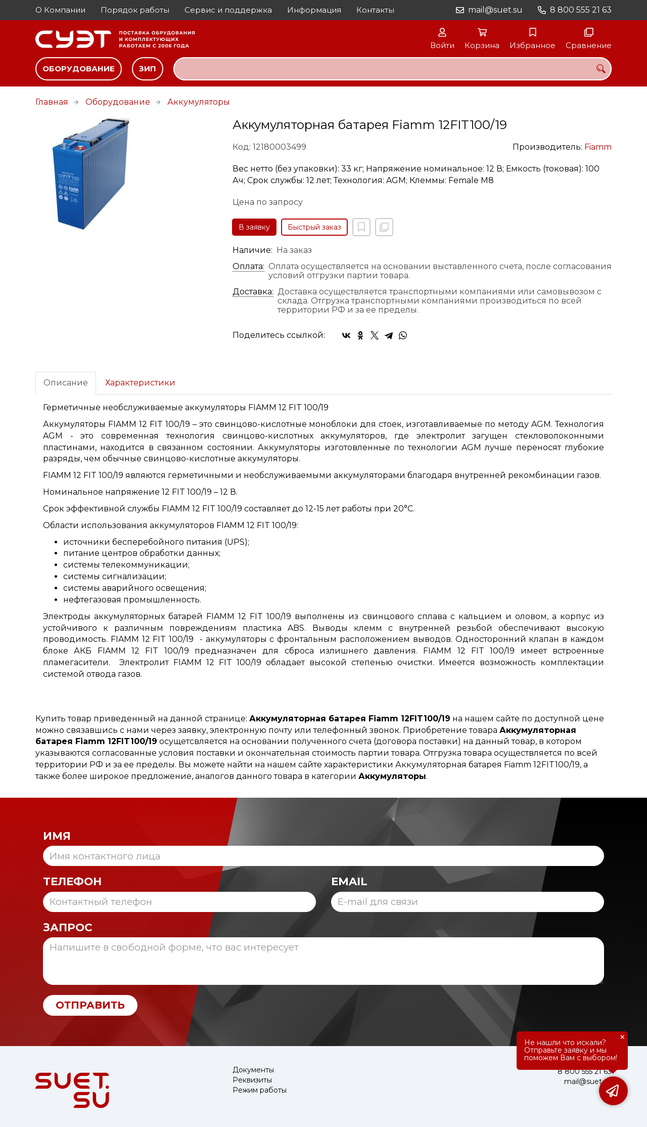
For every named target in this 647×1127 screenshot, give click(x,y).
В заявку (254, 227)
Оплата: (248, 266)
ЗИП (147, 68)
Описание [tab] (65, 382)
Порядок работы (135, 10)
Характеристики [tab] (140, 382)
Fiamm (598, 147)
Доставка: (253, 291)
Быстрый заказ (314, 227)
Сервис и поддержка (228, 10)
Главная (51, 102)
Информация (314, 10)
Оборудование (78, 68)
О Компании (60, 10)
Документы (253, 1070)
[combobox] (392, 68)
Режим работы (260, 1090)
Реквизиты (252, 1080)
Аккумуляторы (198, 102)
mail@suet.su (495, 10)
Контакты (375, 10)
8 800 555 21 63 (581, 10)
